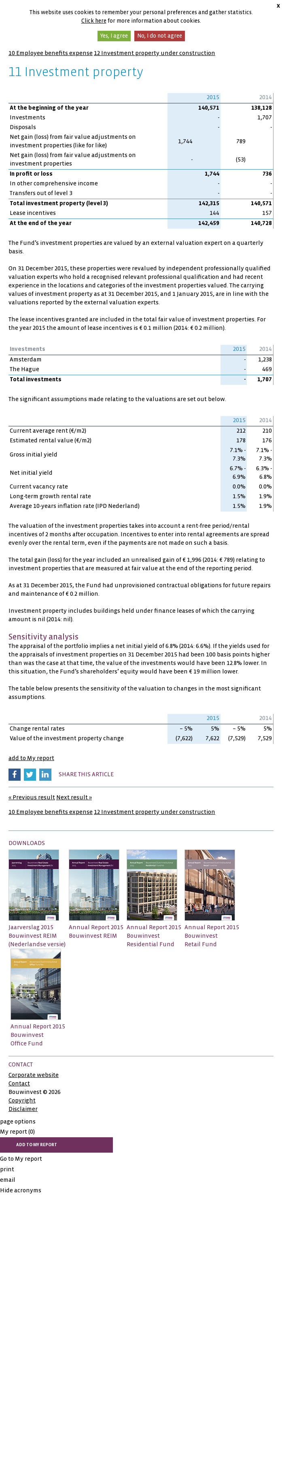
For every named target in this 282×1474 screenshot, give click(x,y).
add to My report (31, 758)
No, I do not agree (159, 36)
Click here (93, 21)
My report (17, 1131)
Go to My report (21, 1158)
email (7, 1180)
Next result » (74, 797)
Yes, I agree (114, 36)
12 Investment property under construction (154, 53)
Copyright (22, 1100)
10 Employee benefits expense (50, 53)
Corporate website (33, 1075)
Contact (19, 1083)
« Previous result (31, 797)
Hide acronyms (20, 1190)
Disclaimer (23, 1109)
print (7, 1169)
